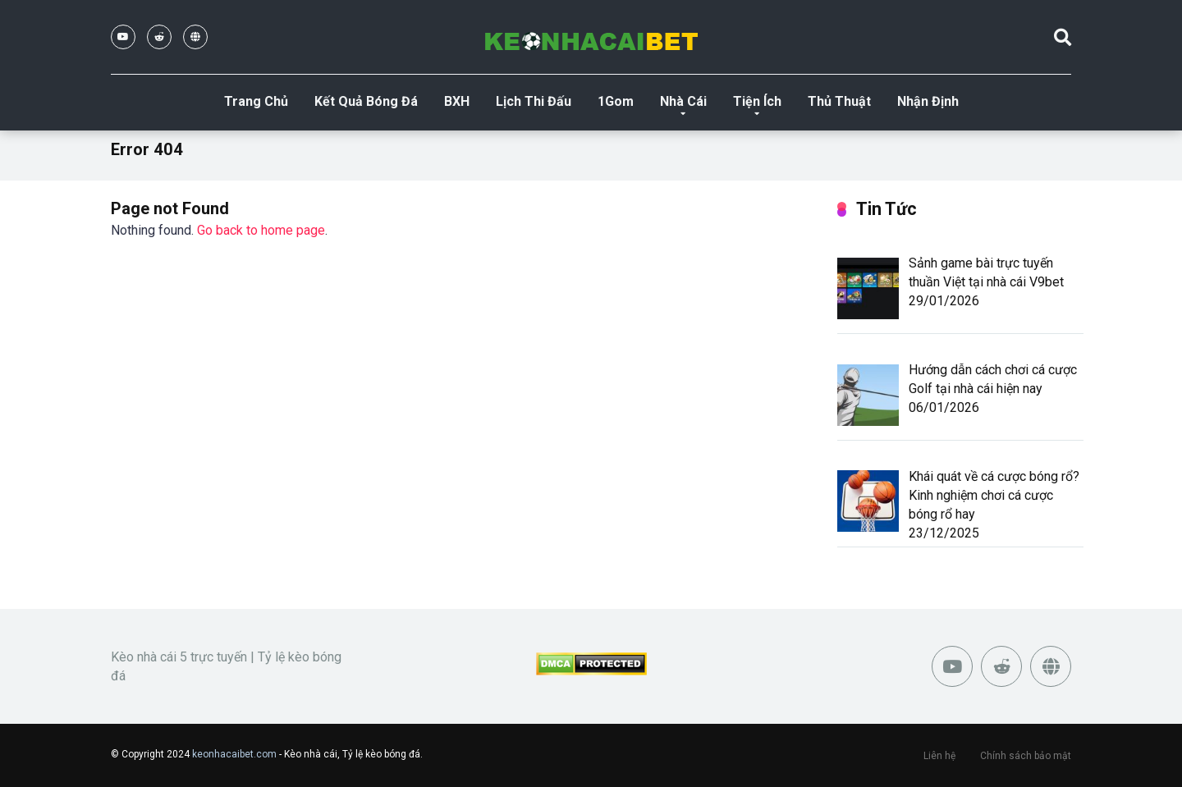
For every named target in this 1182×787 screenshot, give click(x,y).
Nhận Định (928, 101)
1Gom (616, 101)
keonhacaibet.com (234, 754)
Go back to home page (261, 230)
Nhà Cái (683, 101)
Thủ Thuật (839, 101)
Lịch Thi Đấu (533, 101)
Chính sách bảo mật (1025, 756)
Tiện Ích (757, 101)
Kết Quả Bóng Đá (366, 101)
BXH (457, 101)
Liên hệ (939, 756)
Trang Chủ (256, 101)
